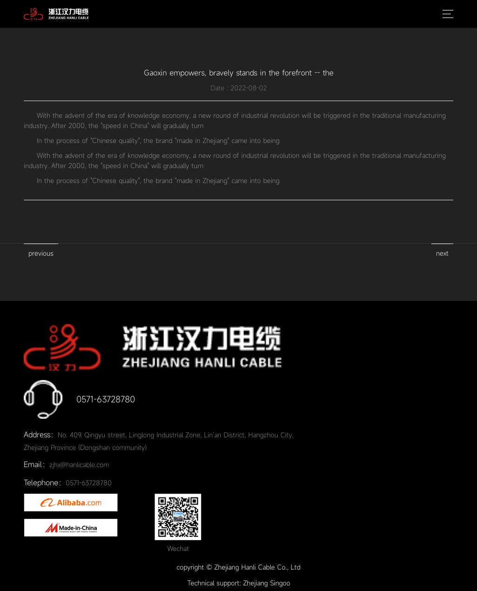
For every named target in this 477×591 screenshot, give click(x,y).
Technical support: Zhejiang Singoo (238, 582)
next (442, 253)
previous (41, 253)
